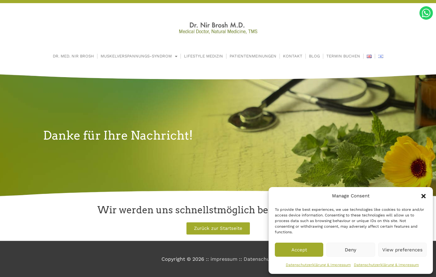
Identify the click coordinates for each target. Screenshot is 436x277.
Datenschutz (259, 259)
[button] (423, 196)
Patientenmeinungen (253, 56)
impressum (224, 259)
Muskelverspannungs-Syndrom (139, 56)
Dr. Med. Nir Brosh (73, 56)
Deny (350, 250)
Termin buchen (343, 56)
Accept (299, 250)
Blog (314, 56)
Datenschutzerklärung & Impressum (318, 265)
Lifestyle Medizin (203, 56)
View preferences (402, 250)
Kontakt (292, 56)
